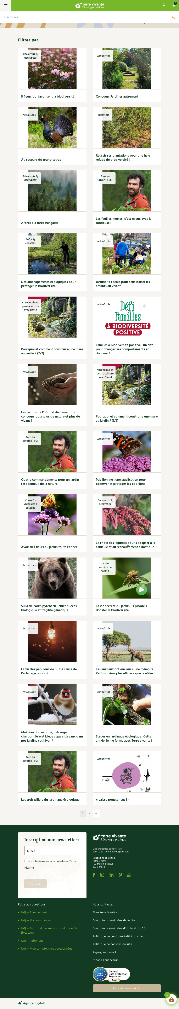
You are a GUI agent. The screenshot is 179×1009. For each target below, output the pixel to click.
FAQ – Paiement (32, 941)
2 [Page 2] (89, 813)
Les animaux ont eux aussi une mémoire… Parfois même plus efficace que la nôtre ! (126, 671)
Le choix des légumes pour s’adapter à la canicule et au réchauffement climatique (125, 545)
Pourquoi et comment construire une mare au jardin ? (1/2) (127, 419)
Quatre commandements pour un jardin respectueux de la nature (50, 482)
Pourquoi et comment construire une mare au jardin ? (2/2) (52, 351)
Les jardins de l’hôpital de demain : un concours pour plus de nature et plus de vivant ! (50, 417)
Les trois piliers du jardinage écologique (50, 800)
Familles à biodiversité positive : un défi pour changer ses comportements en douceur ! (124, 349)
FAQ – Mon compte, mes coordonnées (46, 949)
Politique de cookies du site (112, 944)
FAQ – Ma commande (35, 920)
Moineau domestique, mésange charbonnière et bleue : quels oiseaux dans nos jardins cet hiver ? (52, 736)
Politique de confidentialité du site (118, 936)
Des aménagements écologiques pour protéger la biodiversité (48, 284)
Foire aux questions (31, 904)
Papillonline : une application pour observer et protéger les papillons (121, 482)
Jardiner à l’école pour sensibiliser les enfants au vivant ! (123, 284)
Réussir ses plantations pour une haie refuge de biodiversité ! (123, 158)
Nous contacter (103, 904)
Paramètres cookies (127, 988)
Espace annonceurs (106, 960)
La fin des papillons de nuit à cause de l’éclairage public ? (49, 671)
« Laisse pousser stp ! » (113, 800)
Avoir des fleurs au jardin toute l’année (49, 547)
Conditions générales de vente (114, 920)
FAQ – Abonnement (34, 912)
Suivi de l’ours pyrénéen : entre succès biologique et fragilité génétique (49, 608)
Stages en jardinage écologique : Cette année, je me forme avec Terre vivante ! (124, 738)
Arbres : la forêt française (39, 223)
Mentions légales (105, 912)
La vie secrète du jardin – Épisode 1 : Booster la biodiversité (122, 608)
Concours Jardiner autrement (117, 96)
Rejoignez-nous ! (104, 952)
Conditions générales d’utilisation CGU (120, 928)
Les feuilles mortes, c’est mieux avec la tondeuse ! (123, 221)
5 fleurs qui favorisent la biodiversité (47, 96)
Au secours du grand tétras (41, 160)
